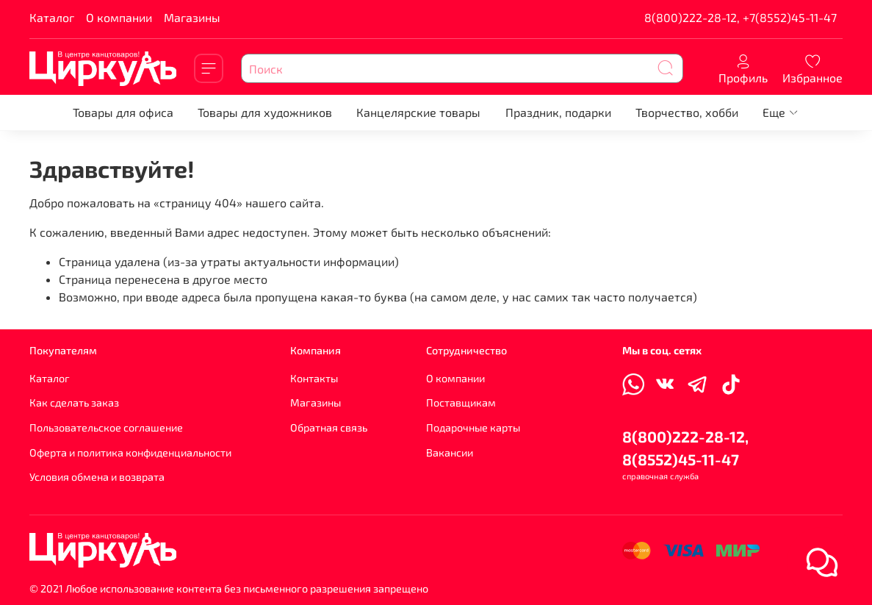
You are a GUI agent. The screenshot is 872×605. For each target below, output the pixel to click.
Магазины (192, 17)
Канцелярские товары (418, 112)
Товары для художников (265, 112)
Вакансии (449, 452)
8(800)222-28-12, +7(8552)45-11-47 (740, 17)
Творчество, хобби (686, 112)
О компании (119, 17)
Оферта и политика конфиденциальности (130, 452)
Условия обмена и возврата (97, 476)
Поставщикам (461, 402)
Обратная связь (328, 427)
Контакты (314, 378)
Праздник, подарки (558, 112)
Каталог (51, 17)
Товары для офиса (123, 112)
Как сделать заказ (74, 402)
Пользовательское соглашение (106, 427)
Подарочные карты (473, 427)
